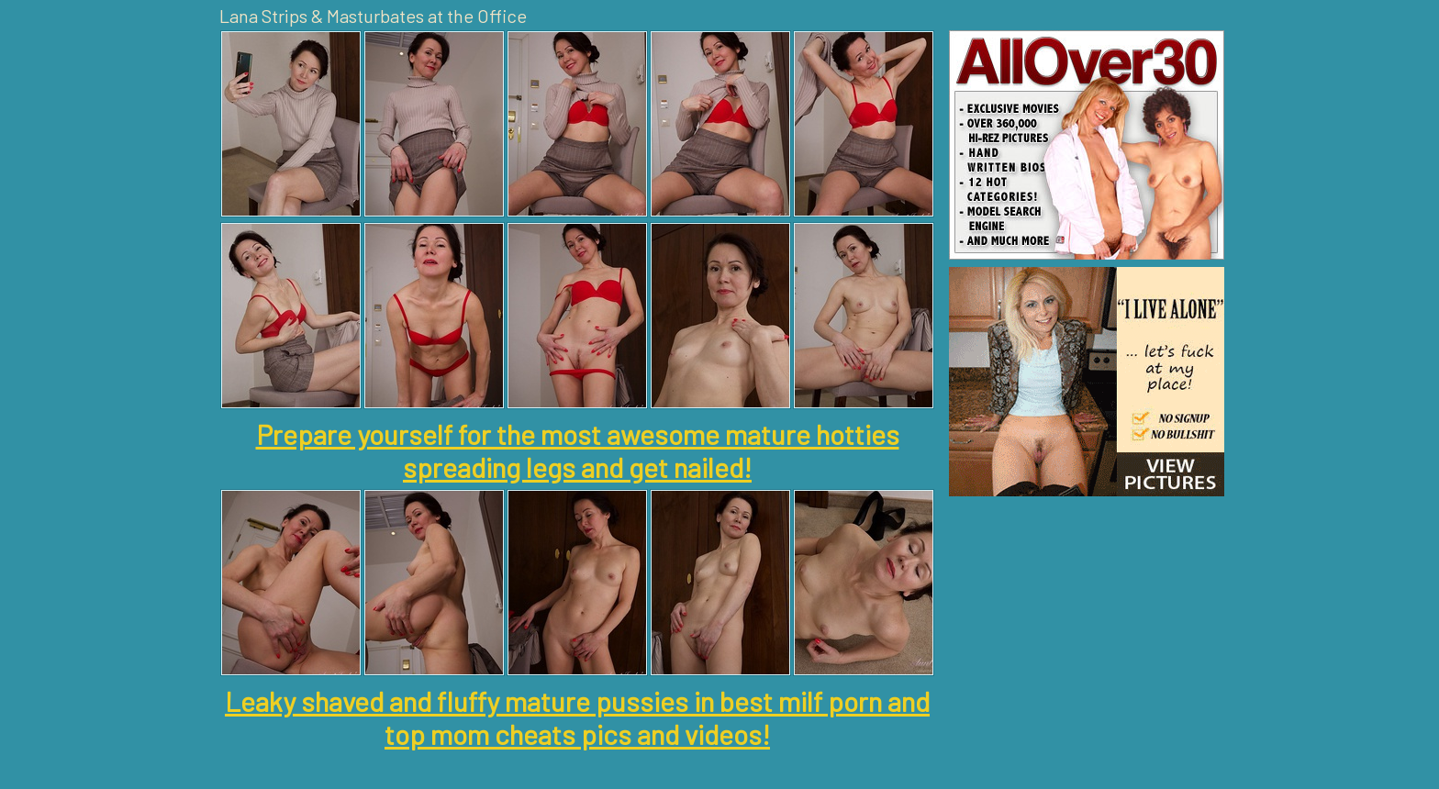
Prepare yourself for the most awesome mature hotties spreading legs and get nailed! (577, 450)
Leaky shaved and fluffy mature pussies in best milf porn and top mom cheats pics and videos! (577, 717)
